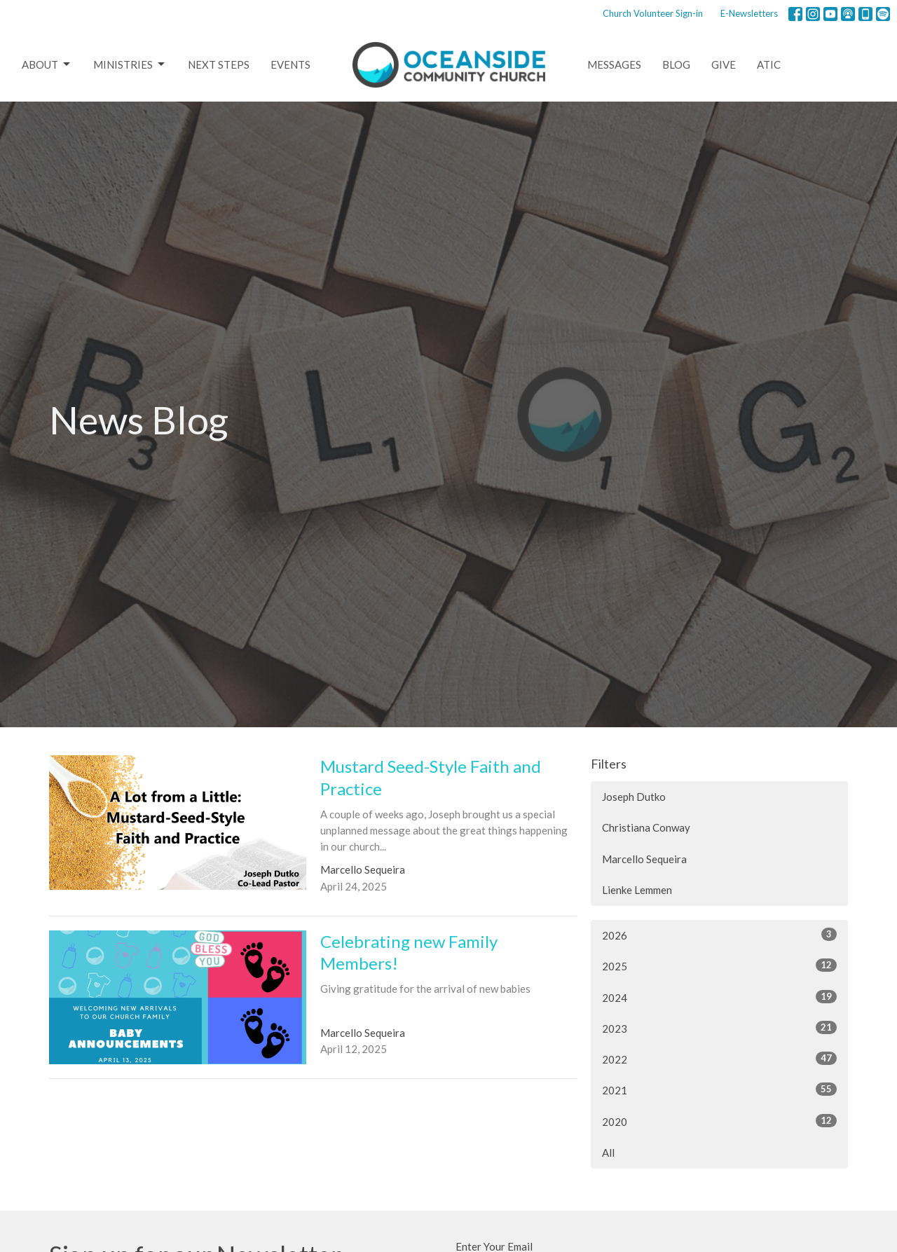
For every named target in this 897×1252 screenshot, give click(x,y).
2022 (719, 1059)
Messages (614, 64)
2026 (719, 935)
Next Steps (218, 64)
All (608, 1152)
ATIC (769, 64)
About (47, 64)
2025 (719, 965)
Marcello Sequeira (644, 859)
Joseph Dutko (634, 796)
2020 (719, 1121)
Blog (676, 64)
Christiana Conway (646, 827)
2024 (719, 997)
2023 (719, 1028)
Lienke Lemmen (637, 889)
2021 (719, 1089)
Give (723, 64)
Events (290, 64)
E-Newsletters (749, 13)
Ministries (130, 64)
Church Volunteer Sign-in (653, 13)
